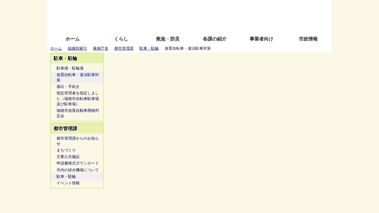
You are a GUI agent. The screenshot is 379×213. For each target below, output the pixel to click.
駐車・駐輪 (149, 48)
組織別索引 (77, 48)
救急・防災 (168, 38)
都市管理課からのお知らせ (78, 141)
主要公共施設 (68, 156)
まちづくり (66, 150)
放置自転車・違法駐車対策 (78, 77)
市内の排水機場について (78, 170)
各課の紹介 (215, 38)
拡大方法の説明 (146, 24)
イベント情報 (68, 183)
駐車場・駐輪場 (70, 68)
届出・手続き (68, 86)
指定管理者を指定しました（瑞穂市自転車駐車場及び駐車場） (78, 98)
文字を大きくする (194, 15)
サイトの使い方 (182, 24)
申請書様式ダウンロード (78, 163)
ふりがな (142, 6)
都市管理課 (124, 48)
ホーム (72, 38)
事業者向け (261, 38)
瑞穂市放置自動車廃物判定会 (78, 113)
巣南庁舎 (100, 48)
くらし (121, 38)
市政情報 (308, 38)
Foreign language (151, 15)
